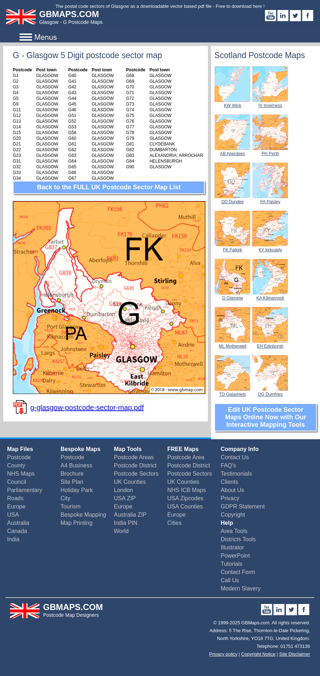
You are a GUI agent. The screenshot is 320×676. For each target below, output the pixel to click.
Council (16, 482)
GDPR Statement (243, 506)
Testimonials (236, 474)
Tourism (70, 506)
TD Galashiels (232, 392)
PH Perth (270, 151)
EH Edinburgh (270, 344)
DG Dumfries (270, 392)
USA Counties (185, 506)
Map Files (20, 449)
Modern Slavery (241, 588)
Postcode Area (185, 457)
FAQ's (228, 465)
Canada (17, 531)
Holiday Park (77, 490)
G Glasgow (232, 296)
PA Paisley (270, 199)
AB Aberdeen (232, 151)
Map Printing (77, 523)
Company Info (240, 449)
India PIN (125, 523)
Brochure (72, 474)
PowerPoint (235, 556)
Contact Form (238, 572)
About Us (232, 490)
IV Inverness (270, 103)
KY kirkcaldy (270, 247)
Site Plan (72, 482)
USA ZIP (125, 498)
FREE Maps (183, 449)
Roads (15, 498)
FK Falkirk (232, 247)
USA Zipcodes (185, 498)
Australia (18, 523)
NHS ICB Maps (186, 490)
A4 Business (76, 465)
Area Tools (234, 531)
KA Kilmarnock (270, 296)
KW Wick (232, 103)
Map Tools (128, 449)
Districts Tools (238, 539)
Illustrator (232, 547)
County (16, 465)
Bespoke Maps (80, 449)
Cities (174, 523)
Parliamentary (24, 490)
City (65, 498)
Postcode (19, 457)
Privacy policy (223, 654)
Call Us (230, 580)
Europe (16, 506)
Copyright (233, 515)
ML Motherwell (232, 344)
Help (227, 523)
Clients (229, 482)
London (123, 490)
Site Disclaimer (294, 654)
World (121, 531)
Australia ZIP (130, 515)
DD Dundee (232, 199)
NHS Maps (21, 474)
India (13, 539)
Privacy (230, 498)
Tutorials (231, 564)
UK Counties (130, 482)
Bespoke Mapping (83, 515)
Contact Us (235, 457)
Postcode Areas (134, 457)
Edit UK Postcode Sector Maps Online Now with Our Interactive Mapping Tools (265, 417)
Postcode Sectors (136, 474)
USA (13, 515)
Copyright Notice (258, 654)
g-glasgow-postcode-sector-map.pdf (87, 407)
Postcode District (135, 465)
